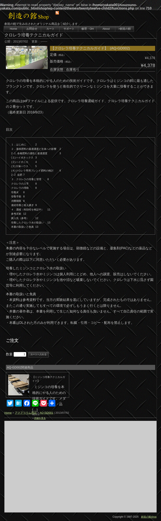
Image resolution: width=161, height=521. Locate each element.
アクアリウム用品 (26, 412)
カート (50, 28)
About (106, 28)
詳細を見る (40, 418)
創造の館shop (149, 516)
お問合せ (31, 28)
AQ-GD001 (46, 412)
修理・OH (87, 28)
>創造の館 (124, 28)
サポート (69, 28)
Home (13, 28)
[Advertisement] (80, 466)
